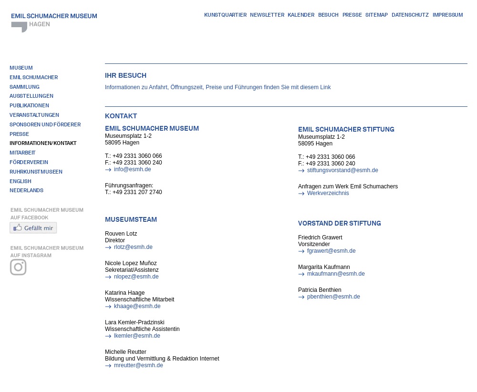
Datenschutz (410, 14)
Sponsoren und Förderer (45, 124)
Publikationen (29, 105)
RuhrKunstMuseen (36, 171)
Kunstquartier (225, 14)
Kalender (301, 14)
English (20, 181)
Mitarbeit (23, 152)
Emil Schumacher (34, 77)
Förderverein (29, 162)
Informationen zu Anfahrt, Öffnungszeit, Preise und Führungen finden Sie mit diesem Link (218, 87)
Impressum (448, 14)
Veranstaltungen (34, 115)
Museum (21, 67)
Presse (352, 14)
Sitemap (376, 14)
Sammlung (24, 86)
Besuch (328, 14)
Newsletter (267, 14)
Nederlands (26, 190)
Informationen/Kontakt (43, 143)
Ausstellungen (31, 96)
